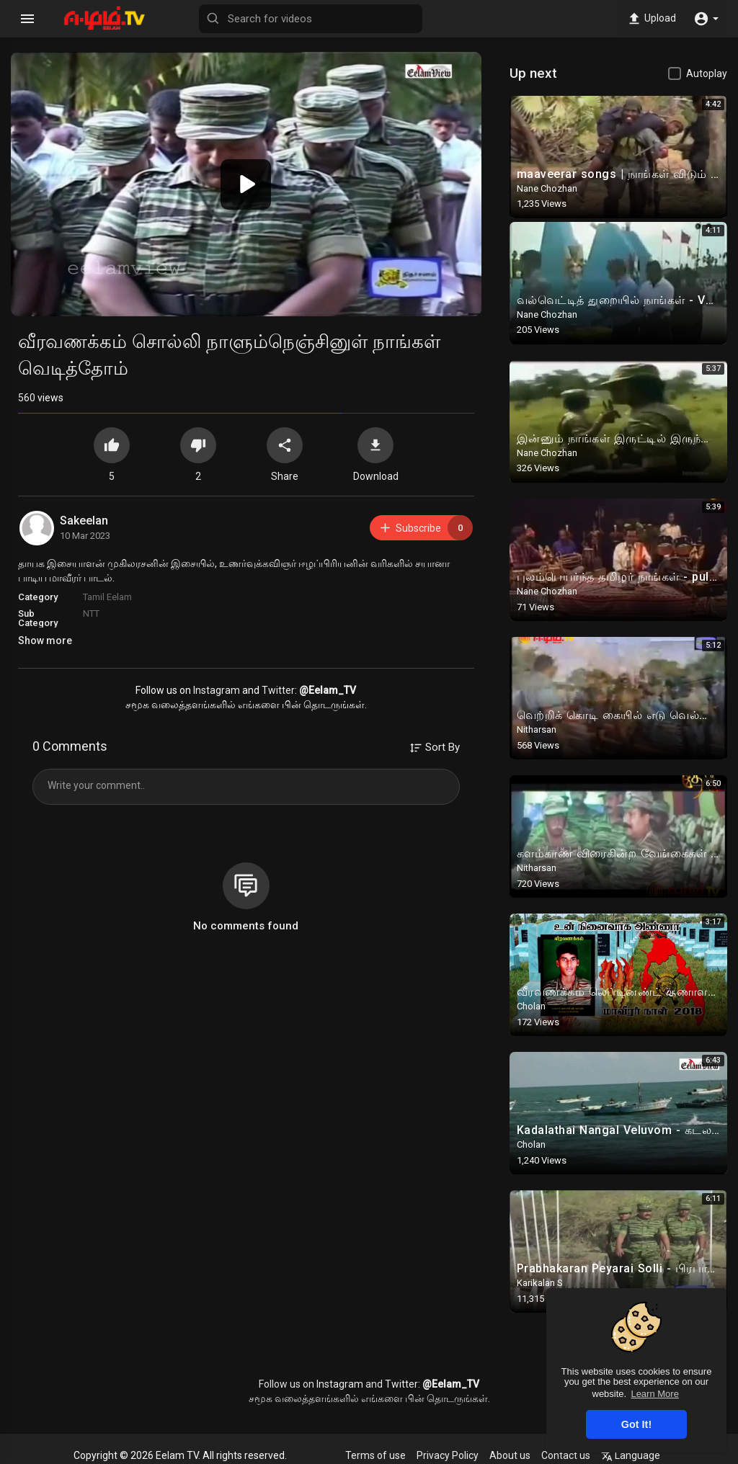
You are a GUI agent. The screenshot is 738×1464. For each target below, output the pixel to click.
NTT (91, 613)
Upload (651, 19)
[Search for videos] (310, 18)
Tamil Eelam (107, 597)
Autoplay (706, 73)
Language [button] (630, 1455)
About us (509, 1455)
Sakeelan (84, 520)
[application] (246, 184)
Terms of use (375, 1455)
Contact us (565, 1455)
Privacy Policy (448, 1455)
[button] (706, 18)
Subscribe (425, 527)
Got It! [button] (636, 1424)
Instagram (216, 690)
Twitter (278, 690)
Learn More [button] (654, 1393)
